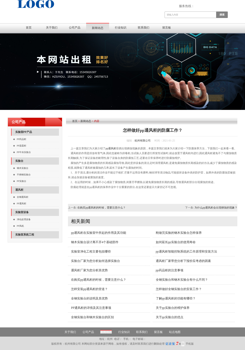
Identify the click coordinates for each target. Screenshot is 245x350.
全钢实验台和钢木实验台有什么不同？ (182, 279)
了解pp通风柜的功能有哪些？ (176, 298)
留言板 (166, 27)
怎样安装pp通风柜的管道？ (89, 289)
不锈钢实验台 (24, 174)
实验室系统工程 (24, 234)
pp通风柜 (110, 148)
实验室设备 (22, 212)
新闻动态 (97, 27)
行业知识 (120, 27)
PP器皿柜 (21, 145)
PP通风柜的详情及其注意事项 (91, 307)
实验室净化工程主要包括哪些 (91, 251)
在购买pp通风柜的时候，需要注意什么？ (101, 207)
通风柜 (19, 189)
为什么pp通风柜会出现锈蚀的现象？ (215, 207)
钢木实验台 (22, 168)
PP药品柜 (21, 139)
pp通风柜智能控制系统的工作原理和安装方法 (186, 251)
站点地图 (174, 332)
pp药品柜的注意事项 (169, 270)
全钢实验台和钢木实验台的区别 (92, 317)
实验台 (19, 160)
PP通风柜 (21, 203)
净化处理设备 (24, 219)
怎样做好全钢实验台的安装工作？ (179, 289)
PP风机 (20, 226)
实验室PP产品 (23, 132)
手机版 (190, 343)
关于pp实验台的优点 (169, 317)
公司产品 (74, 27)
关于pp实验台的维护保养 (172, 307)
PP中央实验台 (24, 152)
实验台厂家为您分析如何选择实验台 (95, 260)
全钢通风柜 (22, 197)
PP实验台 (21, 181)
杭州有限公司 (143, 140)
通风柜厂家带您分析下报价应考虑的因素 (183, 260)
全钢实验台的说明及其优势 (89, 298)
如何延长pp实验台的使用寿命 (176, 242)
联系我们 (143, 27)
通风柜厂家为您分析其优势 (89, 270)
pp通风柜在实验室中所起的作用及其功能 (98, 232)
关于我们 (51, 27)
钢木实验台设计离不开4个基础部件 (94, 242)
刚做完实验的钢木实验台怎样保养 (179, 232)
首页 (29, 27)
